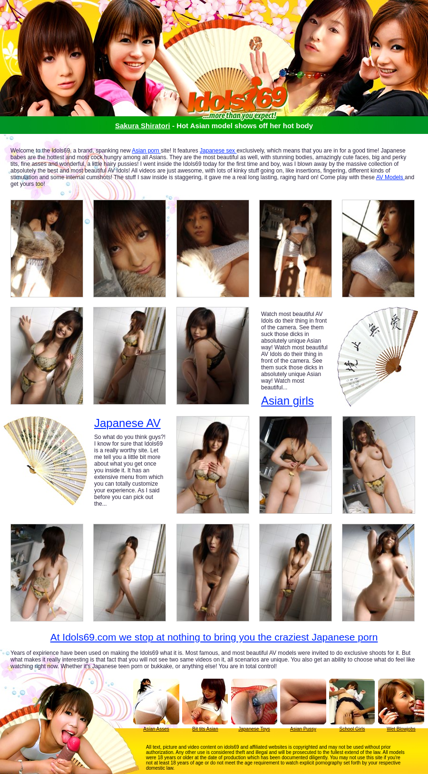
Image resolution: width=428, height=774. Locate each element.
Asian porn (146, 150)
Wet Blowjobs (401, 729)
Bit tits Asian (205, 729)
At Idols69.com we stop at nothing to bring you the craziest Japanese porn (214, 636)
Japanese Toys (254, 729)
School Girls (352, 729)
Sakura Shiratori (142, 126)
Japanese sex (218, 150)
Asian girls (287, 400)
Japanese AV (127, 423)
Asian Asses (156, 729)
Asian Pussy (303, 729)
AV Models (390, 177)
